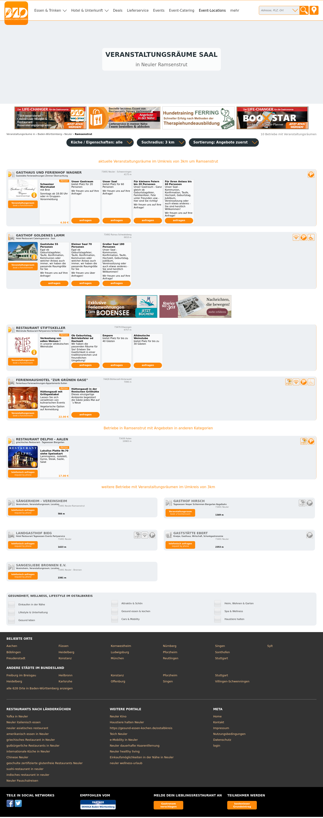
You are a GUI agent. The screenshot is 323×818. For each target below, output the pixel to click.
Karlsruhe (65, 682)
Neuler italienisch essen (24, 723)
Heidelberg (66, 653)
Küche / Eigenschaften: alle (97, 143)
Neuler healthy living (125, 752)
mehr (234, 11)
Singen (220, 647)
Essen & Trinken (47, 11)
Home (217, 717)
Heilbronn (65, 676)
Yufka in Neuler (17, 717)
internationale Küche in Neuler (28, 752)
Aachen (12, 647)
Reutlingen (170, 659)
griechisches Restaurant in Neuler (31, 741)
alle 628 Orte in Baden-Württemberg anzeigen (40, 689)
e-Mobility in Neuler (124, 741)
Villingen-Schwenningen (232, 682)
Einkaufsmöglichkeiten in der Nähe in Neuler (142, 758)
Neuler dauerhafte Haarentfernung (134, 746)
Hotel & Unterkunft (87, 11)
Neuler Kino (118, 717)
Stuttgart (221, 659)
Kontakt (218, 723)
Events (158, 11)
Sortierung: (220, 143)
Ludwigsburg (120, 653)
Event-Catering (181, 11)
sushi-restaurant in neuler (25, 770)
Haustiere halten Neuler (127, 723)
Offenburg (118, 682)
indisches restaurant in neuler (28, 776)
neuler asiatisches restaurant (27, 729)
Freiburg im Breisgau (21, 676)
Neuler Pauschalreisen (22, 781)
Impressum (221, 729)
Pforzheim (170, 653)
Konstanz (65, 659)
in (21, 135)
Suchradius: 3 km (157, 143)
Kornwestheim (121, 647)
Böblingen (14, 653)
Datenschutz (222, 741)
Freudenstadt (16, 659)
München (117, 659)
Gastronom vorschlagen (168, 806)
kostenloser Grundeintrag (242, 806)
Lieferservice (138, 11)
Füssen (63, 647)
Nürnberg (169, 647)
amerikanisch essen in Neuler (28, 735)
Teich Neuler (118, 735)
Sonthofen (222, 653)
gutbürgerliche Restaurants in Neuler (33, 746)
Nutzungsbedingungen (229, 735)
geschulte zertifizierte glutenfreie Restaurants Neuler (45, 764)
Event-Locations (212, 11)
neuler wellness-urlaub (126, 764)
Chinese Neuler (17, 758)
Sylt (270, 647)
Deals (117, 11)
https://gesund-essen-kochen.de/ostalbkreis (141, 729)
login (216, 746)
